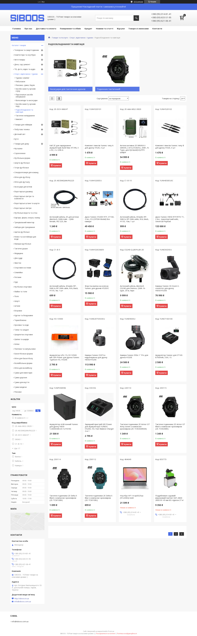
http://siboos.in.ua (21, 598)
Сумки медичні (20, 387)
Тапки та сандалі (21, 330)
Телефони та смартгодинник (26, 50)
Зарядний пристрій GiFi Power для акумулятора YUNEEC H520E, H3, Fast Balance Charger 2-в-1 (99, 427)
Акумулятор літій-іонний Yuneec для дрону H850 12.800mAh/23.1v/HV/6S (64, 426)
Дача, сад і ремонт (22, 64)
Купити (57, 165)
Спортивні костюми (22, 267)
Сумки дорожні (20, 377)
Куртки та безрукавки (23, 315)
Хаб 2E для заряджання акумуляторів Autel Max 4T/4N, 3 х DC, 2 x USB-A (64, 147)
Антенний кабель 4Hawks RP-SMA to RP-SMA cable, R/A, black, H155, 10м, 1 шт (134, 219)
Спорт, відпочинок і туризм (81, 38)
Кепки (16, 344)
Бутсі (16, 139)
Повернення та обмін (70, 28)
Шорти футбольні (22, 163)
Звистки (17, 263)
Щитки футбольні (22, 232)
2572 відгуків (138, 2)
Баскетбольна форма (23, 353)
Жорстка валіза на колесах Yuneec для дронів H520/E (97, 287)
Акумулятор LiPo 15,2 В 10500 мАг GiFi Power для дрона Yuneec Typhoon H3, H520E (64, 357)
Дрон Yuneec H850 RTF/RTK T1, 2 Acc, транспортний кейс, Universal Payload (169, 219)
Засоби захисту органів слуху (26, 90)
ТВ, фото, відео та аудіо (24, 69)
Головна (16, 28)
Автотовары (19, 59)
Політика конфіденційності (127, 633)
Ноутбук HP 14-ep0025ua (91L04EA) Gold (131, 496)
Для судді (18, 258)
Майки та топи (20, 291)
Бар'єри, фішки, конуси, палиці (27, 217)
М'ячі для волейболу (23, 368)
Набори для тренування (24, 227)
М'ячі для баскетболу (23, 358)
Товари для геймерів (23, 124)
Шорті (17, 301)
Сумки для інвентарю (23, 373)
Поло (16, 296)
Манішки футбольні (22, 244)
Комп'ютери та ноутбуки (25, 55)
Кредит (88, 28)
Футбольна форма (22, 158)
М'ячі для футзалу (22, 182)
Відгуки (121, 28)
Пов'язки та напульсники (25, 349)
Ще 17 (17, 448)
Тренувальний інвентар (24, 222)
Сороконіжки (19, 153)
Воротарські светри (22, 208)
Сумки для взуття (21, 382)
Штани (17, 306)
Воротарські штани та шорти (26, 203)
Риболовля (20, 81)
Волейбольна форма (23, 363)
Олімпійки (18, 272)
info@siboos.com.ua (22, 601)
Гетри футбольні (21, 167)
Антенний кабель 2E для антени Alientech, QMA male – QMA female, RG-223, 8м (64, 219)
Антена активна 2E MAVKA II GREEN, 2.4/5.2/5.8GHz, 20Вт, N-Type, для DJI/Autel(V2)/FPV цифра (134, 148)
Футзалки (18, 148)
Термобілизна (20, 320)
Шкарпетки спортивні (23, 334)
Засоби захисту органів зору (26, 105)
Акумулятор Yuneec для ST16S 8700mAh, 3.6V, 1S (168, 356)
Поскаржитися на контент (105, 633)
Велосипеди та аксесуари (26, 100)
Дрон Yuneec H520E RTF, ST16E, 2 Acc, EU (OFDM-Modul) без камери (99, 219)
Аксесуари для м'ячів (23, 187)
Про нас (28, 28)
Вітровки (18, 310)
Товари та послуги (60, 38)
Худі (16, 282)
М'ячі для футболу (22, 177)
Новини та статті (104, 28)
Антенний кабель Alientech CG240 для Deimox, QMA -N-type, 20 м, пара (132, 288)
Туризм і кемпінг (22, 78)
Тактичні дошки (21, 248)
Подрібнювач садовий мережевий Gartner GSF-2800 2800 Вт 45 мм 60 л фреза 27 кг (169, 497)
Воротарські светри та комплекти (24, 197)
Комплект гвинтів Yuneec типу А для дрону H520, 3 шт (99, 146)
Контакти (157, 28)
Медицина (18, 253)
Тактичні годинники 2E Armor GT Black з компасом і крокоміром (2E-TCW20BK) (170, 426)
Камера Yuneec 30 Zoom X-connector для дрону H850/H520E (167, 288)
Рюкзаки (17, 392)
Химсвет (19, 119)
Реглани (17, 277)
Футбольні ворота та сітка (25, 213)
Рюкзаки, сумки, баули (25, 85)
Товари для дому (21, 144)
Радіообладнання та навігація (24, 111)
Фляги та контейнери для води (25, 238)
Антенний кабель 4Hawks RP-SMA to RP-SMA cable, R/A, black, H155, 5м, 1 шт (64, 288)
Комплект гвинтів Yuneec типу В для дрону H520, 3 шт (169, 146)
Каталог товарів (19, 45)
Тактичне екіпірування (25, 115)
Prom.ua (111, 631)
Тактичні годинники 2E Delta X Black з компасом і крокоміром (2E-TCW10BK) (63, 497)
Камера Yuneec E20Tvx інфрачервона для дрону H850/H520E (96, 357)
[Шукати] (136, 18)
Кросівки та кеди (21, 325)
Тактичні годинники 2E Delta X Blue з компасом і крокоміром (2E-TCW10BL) (98, 497)
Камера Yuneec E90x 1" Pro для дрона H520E (134, 356)
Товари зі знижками (138, 28)
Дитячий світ (19, 134)
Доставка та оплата (46, 28)
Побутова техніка (22, 129)
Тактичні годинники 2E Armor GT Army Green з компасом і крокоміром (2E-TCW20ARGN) (135, 426)
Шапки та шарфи (21, 339)
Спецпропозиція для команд (26, 172)
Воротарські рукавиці (23, 191)
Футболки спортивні (23, 287)
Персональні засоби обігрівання (24, 95)
